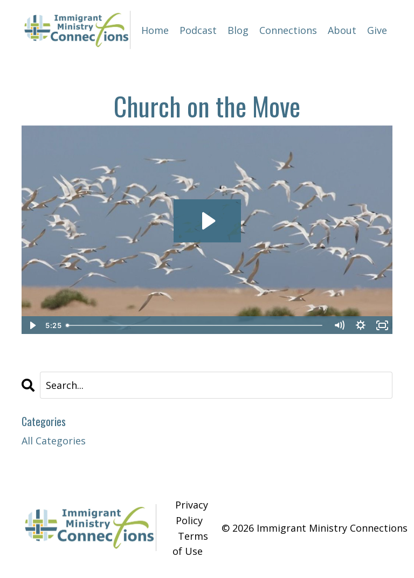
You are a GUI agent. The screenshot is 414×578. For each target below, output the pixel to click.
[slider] (195, 325)
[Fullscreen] (382, 325)
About (342, 30)
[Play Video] (32, 325)
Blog (238, 30)
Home (155, 30)
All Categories (54, 440)
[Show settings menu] (360, 325)
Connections (288, 30)
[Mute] (339, 325)
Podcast (198, 30)
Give (377, 30)
